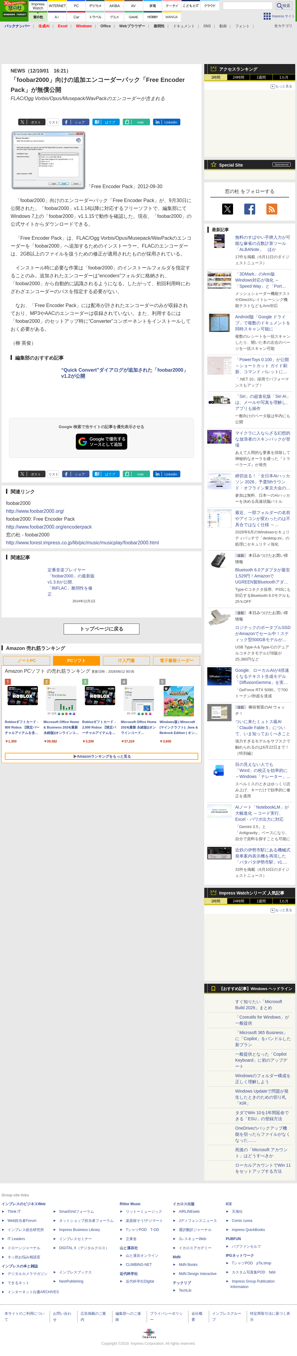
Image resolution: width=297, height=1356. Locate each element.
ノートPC (26, 660)
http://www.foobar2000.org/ (35, 511)
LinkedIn (171, 122)
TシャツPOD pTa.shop (251, 1263)
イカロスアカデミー (195, 1248)
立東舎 (131, 1239)
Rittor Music (130, 1204)
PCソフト (76, 660)
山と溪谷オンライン (142, 1255)
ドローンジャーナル (24, 1248)
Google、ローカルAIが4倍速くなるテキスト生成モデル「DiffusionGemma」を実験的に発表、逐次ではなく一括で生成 (262, 682)
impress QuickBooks (248, 1230)
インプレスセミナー (75, 1239)
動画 (223, 26)
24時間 (238, 77)
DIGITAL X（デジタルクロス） (84, 1248)
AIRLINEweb (189, 1211)
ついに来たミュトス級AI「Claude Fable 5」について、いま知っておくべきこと (262, 727)
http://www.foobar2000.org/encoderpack (49, 526)
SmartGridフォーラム (76, 1211)
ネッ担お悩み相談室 (24, 1257)
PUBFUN (233, 1239)
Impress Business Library (79, 1230)
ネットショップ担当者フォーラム (86, 1221)
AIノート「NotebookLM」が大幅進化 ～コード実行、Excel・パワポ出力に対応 (262, 813)
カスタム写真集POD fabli (253, 1272)
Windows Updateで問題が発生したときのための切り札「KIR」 (262, 1097)
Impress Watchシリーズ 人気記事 (251, 893)
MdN (177, 1257)
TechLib (185, 1290)
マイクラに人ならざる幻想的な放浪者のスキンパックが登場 (262, 439)
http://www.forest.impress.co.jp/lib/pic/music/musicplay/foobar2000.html (82, 542)
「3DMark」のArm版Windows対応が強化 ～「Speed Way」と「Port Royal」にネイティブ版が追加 (262, 286)
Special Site (231, 165)
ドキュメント (184, 26)
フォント (242, 26)
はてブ (110, 122)
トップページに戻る (101, 628)
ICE (229, 1204)
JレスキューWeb (192, 1239)
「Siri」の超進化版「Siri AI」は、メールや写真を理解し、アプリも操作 (263, 402)
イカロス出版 (184, 1204)
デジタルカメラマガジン (28, 1274)
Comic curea (242, 1221)
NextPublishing (71, 1281)
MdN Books (188, 1265)
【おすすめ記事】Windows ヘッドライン (255, 989)
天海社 (237, 1211)
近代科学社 (129, 1274)
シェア (80, 122)
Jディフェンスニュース (198, 1221)
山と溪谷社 (129, 1248)
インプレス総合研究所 (26, 1230)
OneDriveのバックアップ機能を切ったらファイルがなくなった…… (262, 1134)
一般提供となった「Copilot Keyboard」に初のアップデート (261, 1060)
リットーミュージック (144, 1211)
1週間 (261, 77)
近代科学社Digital (140, 1281)
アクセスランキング (238, 69)
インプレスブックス (75, 1272)
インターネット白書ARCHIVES (33, 1292)
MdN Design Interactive (198, 1274)
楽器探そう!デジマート (144, 1221)
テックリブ (182, 1283)
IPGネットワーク (240, 1255)
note (140, 122)
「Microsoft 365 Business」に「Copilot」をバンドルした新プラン (263, 1038)
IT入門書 (126, 660)
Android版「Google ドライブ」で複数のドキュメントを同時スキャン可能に (262, 322)
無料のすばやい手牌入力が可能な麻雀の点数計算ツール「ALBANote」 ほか (262, 243)
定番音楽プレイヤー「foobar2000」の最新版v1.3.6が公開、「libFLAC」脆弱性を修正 (71, 582)
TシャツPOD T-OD (142, 1230)
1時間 (216, 77)
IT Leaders (16, 1239)
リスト (53, 122)
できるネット (18, 1283)
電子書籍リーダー (177, 660)
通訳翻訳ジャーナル (195, 1230)
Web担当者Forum (22, 1221)
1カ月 (284, 77)
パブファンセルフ (246, 1246)
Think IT (14, 1211)
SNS (207, 26)
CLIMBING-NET (139, 1265)
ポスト (36, 122)
